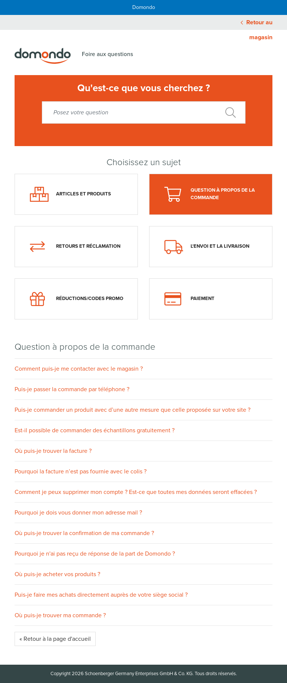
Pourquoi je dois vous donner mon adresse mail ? (78, 512)
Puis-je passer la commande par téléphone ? (72, 389)
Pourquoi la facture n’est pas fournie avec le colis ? (80, 471)
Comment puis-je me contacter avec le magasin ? (79, 369)
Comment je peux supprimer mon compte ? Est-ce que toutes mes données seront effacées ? (136, 492)
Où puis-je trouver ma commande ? (60, 615)
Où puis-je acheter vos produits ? (57, 574)
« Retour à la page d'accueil (55, 639)
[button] (143, 369)
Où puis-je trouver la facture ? (53, 451)
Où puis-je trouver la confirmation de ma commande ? (84, 533)
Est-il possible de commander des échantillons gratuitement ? (95, 430)
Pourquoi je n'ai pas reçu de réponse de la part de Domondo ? (95, 553)
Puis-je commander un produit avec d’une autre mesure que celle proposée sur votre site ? (132, 410)
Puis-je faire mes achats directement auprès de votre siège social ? (101, 595)
